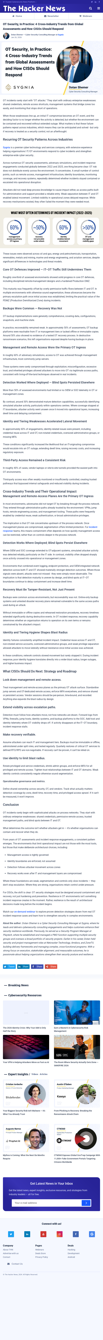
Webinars (85, 16)
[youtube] (43, 1234)
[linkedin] (27, 1234)
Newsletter (51, 16)
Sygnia (61, 35)
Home (17, 16)
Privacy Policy (41, 1257)
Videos (34, 1074)
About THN (8, 1249)
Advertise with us (11, 1253)
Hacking (71, 1249)
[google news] (92, 1234)
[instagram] (60, 1234)
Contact (6, 1257)
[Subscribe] (86, 1203)
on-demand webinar (24, 911)
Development (74, 1253)
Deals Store (40, 1253)
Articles (44, 1074)
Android (71, 1257)
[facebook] (76, 1234)
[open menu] (98, 8)
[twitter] (11, 1234)
